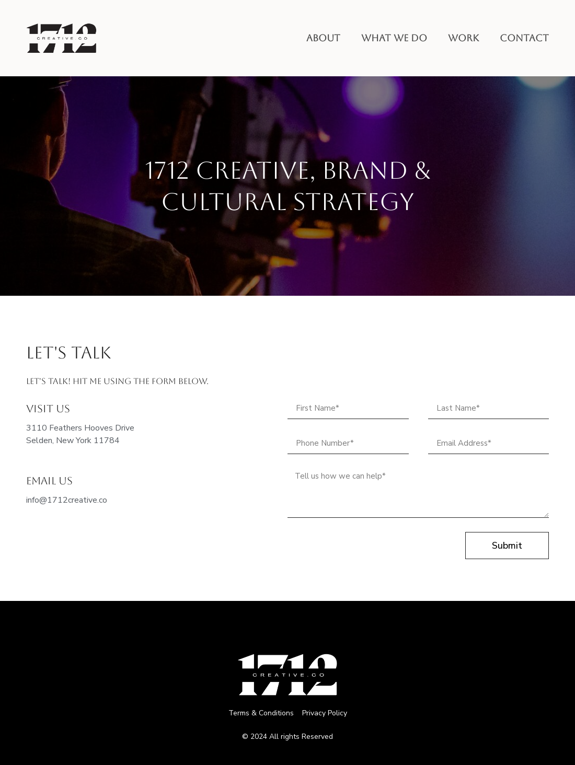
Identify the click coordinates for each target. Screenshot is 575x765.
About (323, 37)
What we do (394, 37)
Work (463, 37)
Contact (524, 37)
